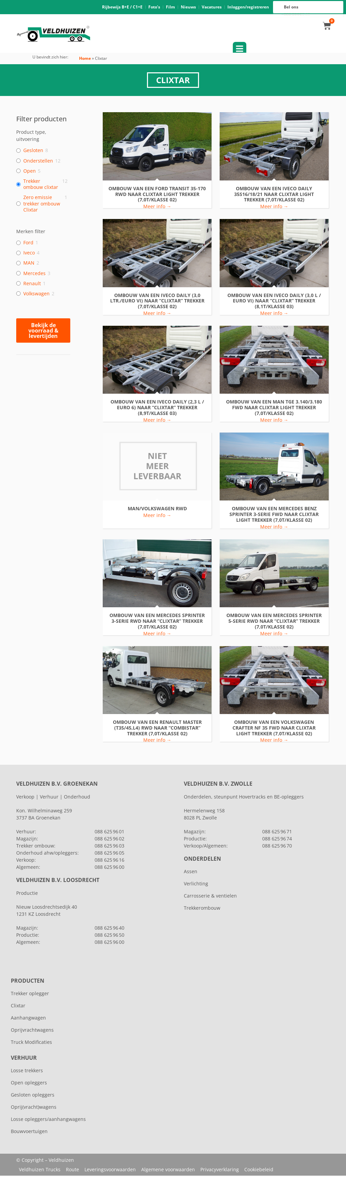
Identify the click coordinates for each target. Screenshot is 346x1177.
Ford (28, 244)
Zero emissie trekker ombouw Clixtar (41, 205)
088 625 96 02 (109, 840)
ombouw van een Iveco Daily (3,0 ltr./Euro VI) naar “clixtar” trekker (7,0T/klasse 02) (157, 302)
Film (170, 7)
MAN (28, 264)
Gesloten (33, 152)
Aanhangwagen (28, 1019)
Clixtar (18, 1007)
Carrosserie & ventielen (210, 897)
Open (29, 172)
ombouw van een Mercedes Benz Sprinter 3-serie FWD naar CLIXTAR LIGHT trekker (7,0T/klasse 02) (274, 515)
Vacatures (212, 7)
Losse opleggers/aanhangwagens (48, 1120)
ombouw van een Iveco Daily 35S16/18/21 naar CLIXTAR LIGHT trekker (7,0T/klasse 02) (274, 195)
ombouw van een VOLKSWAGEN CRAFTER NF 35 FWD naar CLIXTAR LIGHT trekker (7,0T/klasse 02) (274, 728)
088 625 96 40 (109, 929)
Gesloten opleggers (32, 1096)
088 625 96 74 (277, 840)
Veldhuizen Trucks (39, 1171)
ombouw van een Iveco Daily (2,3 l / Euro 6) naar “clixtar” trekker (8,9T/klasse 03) (157, 408)
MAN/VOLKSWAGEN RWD (157, 510)
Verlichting (196, 885)
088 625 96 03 (109, 847)
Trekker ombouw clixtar (40, 185)
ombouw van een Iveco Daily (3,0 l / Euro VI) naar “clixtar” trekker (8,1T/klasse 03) (274, 302)
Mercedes (34, 274)
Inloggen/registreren (248, 7)
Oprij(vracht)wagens (33, 1108)
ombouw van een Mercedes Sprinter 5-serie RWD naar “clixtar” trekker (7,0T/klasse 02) (274, 622)
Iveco (29, 254)
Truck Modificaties (31, 1043)
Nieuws (188, 7)
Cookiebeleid (258, 1171)
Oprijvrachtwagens (32, 1031)
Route (72, 1171)
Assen (190, 872)
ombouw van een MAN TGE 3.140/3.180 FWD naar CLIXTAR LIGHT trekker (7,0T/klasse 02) (274, 408)
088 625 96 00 (109, 868)
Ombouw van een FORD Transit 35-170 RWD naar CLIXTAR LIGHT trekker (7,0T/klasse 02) (157, 195)
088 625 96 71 (277, 833)
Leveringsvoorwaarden (110, 1171)
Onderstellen (38, 162)
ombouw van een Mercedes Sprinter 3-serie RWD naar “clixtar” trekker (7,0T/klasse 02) (157, 622)
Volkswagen (36, 295)
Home (85, 60)
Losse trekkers (27, 1072)
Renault (32, 284)
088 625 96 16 (297, 14)
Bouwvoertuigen (29, 1132)
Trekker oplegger (30, 994)
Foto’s (154, 7)
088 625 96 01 (109, 833)
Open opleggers (29, 1084)
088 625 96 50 (109, 936)
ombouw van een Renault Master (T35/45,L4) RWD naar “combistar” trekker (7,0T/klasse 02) (157, 728)
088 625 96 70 (277, 847)
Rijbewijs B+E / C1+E (122, 7)
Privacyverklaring (219, 1171)
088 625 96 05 (109, 854)
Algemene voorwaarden (168, 1171)
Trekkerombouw (202, 909)
